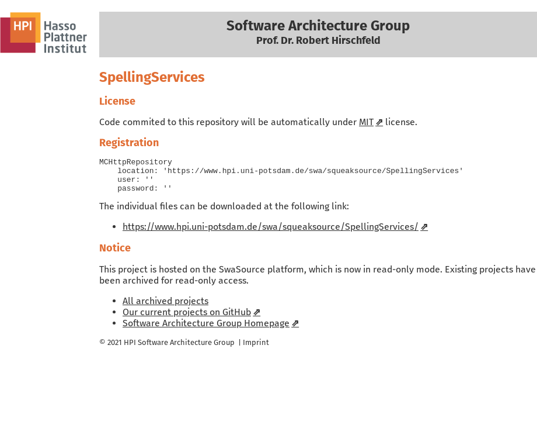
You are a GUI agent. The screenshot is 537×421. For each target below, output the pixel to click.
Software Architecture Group (186, 349)
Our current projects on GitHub (187, 319)
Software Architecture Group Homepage (206, 330)
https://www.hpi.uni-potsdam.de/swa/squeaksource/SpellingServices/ (271, 233)
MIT (366, 121)
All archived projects (165, 307)
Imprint (256, 349)
